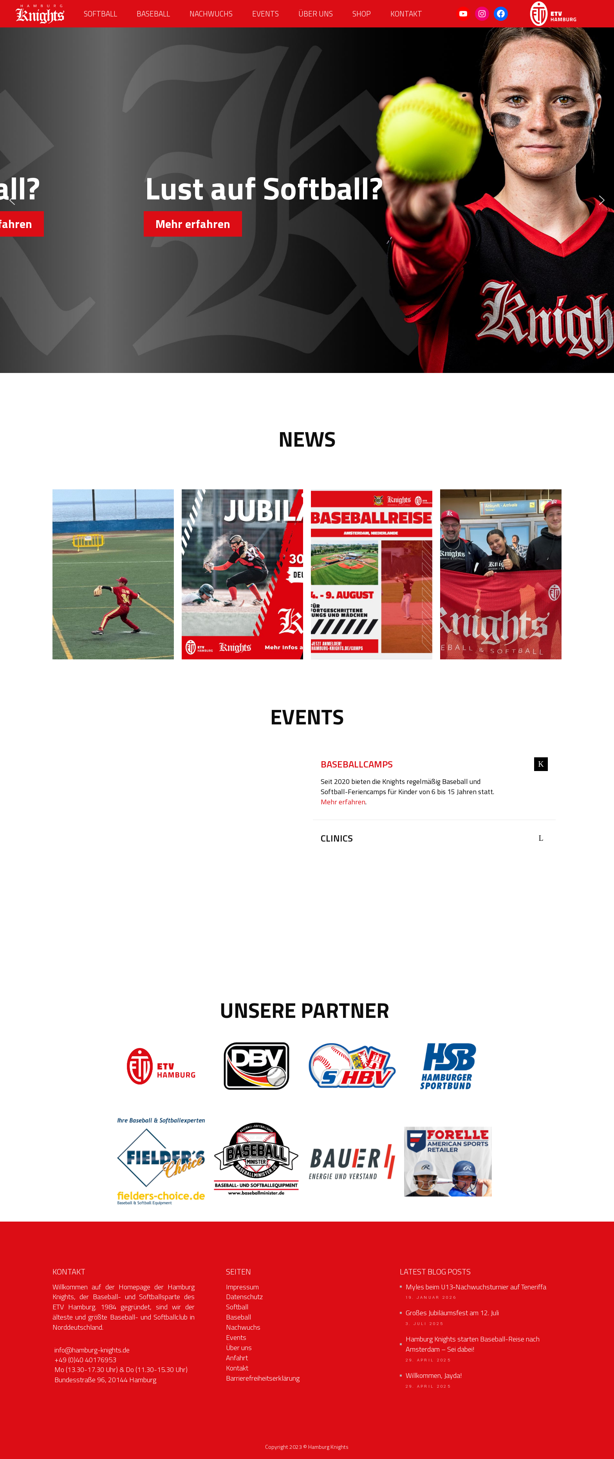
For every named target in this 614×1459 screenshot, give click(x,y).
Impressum (242, 1287)
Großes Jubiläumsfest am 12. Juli (452, 1313)
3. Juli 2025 (425, 1324)
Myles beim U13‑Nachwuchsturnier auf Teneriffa (476, 1287)
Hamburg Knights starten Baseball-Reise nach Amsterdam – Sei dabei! (473, 1344)
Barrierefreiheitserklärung (263, 1378)
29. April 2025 (428, 1360)
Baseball (238, 1317)
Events (236, 1337)
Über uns (239, 1347)
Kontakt (237, 1368)
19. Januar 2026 (431, 1297)
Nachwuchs (243, 1327)
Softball (237, 1307)
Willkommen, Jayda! (434, 1375)
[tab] (434, 765)
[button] (12, 200)
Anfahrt (237, 1357)
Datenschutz (244, 1296)
